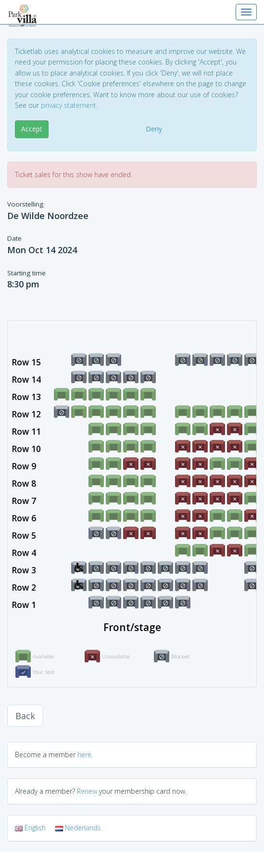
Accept (31, 128)
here (84, 754)
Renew (87, 791)
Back (25, 716)
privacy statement (68, 105)
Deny (154, 128)
